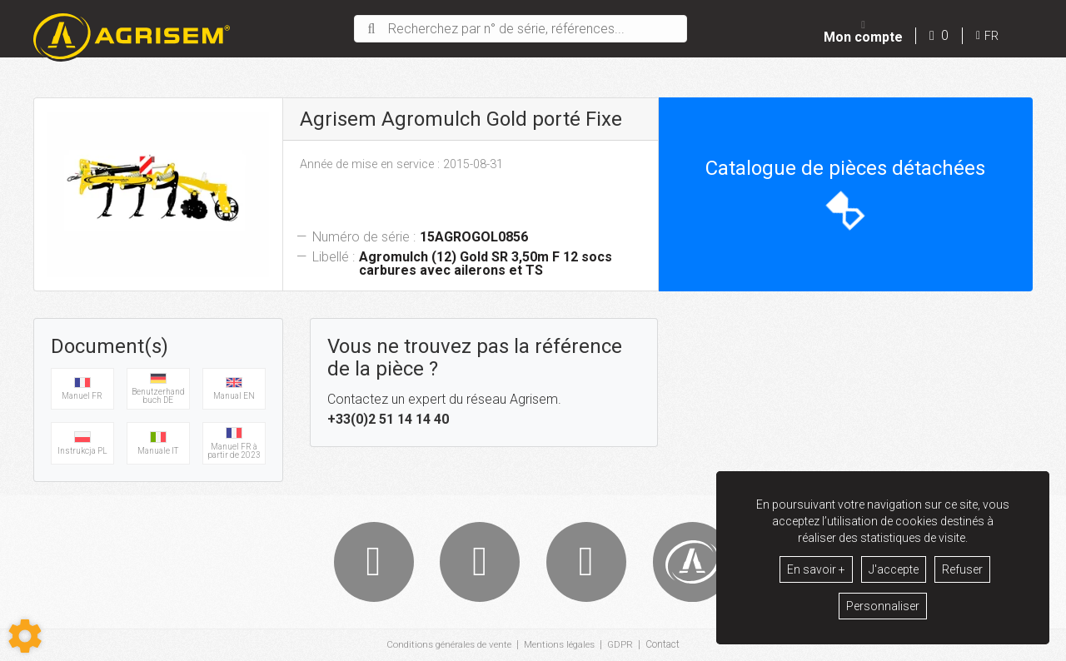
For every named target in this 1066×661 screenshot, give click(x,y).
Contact (667, 645)
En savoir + (816, 569)
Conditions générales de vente (446, 645)
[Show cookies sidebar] (25, 636)
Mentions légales (561, 645)
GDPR (623, 645)
